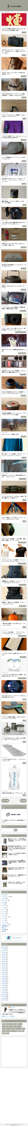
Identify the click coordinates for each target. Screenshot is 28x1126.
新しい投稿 (5, 800)
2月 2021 (4, 974)
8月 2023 (4, 947)
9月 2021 (4, 961)
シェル (23, 457)
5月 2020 (4, 985)
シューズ (4, 909)
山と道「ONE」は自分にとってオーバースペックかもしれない (16, 883)
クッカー (23, 247)
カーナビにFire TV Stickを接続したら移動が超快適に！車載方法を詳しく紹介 (17, 862)
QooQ (16, 1125)
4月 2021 (4, 970)
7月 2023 (4, 948)
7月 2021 (4, 965)
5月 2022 (4, 958)
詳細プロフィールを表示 (8, 1016)
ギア (24, 118)
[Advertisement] (14, 1052)
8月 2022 (4, 954)
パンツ (3, 918)
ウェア (23, 97)
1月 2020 (4, 990)
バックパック (22, 584)
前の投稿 (23, 800)
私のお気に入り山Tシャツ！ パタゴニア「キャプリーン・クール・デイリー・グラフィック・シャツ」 (13, 180)
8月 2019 (4, 996)
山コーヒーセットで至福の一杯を (10, 434)
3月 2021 (4, 972)
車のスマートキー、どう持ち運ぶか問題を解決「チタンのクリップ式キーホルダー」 (17, 840)
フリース (23, 139)
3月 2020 (4, 989)
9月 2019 (4, 994)
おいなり (12, 1007)
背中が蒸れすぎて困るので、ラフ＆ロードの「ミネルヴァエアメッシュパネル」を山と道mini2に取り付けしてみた (17, 848)
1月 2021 (4, 976)
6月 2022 (4, 956)
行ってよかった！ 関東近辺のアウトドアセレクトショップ (17, 875)
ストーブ (23, 76)
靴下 (3, 927)
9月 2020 (4, 981)
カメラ (23, 55)
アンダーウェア (22, 353)
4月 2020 (4, 987)
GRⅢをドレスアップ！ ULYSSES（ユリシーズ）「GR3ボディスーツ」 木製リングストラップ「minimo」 (14, 51)
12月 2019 (4, 992)
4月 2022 (4, 959)
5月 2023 (4, 950)
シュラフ (4, 911)
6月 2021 (4, 967)
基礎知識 (4, 926)
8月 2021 (4, 963)
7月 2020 (4, 983)
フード (23, 32)
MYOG (3, 894)
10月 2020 (4, 979)
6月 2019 (4, 1000)
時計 (24, 699)
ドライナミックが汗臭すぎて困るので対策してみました (17, 854)
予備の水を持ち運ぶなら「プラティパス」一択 (13, 793)
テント (3, 915)
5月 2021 (4, 969)
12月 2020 (4, 978)
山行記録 (4, 929)
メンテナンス (22, 478)
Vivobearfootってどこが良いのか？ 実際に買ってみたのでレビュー (17, 868)
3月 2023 (4, 952)
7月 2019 (4, 998)
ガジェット (23, 310)
